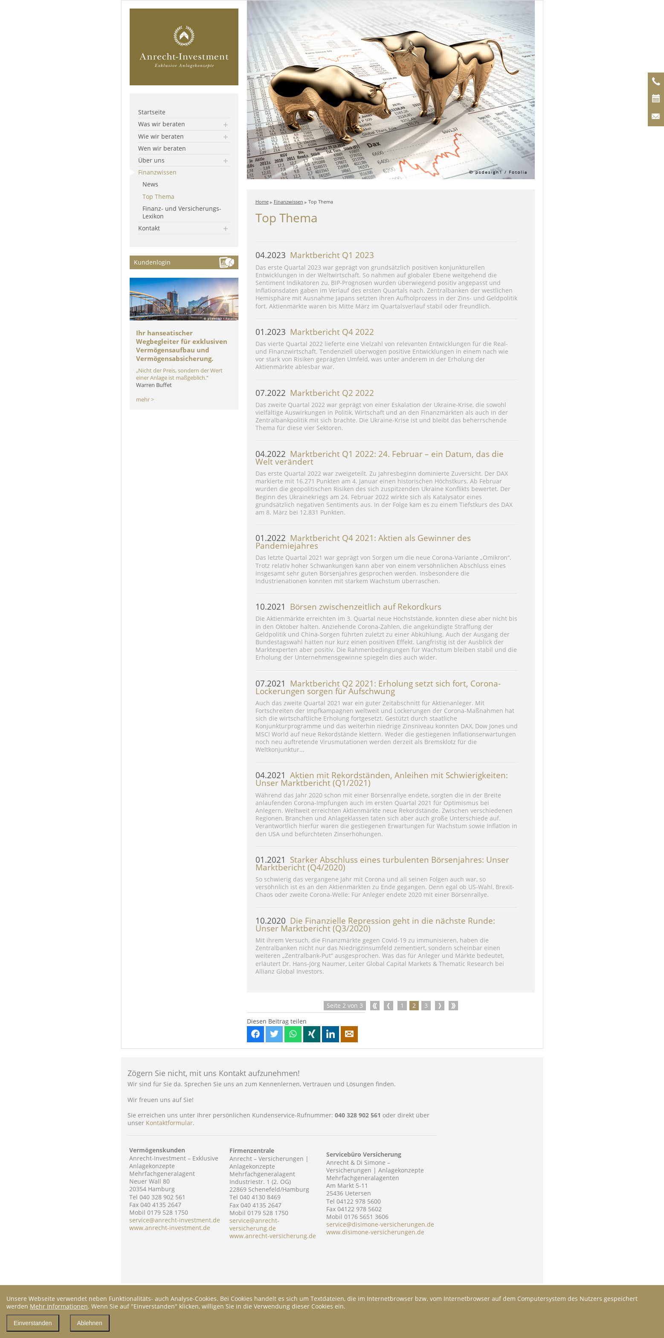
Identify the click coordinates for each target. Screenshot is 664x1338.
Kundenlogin (152, 262)
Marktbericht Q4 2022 (314, 331)
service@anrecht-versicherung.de (254, 1224)
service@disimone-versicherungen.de (380, 1224)
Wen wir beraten (162, 148)
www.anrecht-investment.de (169, 1228)
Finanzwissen (157, 172)
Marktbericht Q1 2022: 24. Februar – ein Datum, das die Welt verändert (379, 457)
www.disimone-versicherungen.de (375, 1232)
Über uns (151, 160)
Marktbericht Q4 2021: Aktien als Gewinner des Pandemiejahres (363, 541)
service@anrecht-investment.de (174, 1220)
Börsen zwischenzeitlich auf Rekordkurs (348, 606)
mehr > (145, 399)
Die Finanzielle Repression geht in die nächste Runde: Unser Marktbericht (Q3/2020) (375, 924)
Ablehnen (89, 1323)
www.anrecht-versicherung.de (272, 1236)
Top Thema (158, 196)
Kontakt (149, 228)
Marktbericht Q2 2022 (314, 392)
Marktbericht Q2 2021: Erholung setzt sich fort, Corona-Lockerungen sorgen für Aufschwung (378, 687)
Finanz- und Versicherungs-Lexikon (181, 212)
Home (262, 201)
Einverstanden (33, 1323)
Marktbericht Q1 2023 (314, 255)
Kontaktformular (169, 1123)
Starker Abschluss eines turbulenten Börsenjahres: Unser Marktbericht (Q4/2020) (382, 863)
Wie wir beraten (161, 136)
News (150, 184)
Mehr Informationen (59, 1306)
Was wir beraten (161, 124)
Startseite (151, 112)
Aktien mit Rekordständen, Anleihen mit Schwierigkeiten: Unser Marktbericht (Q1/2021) (381, 779)
